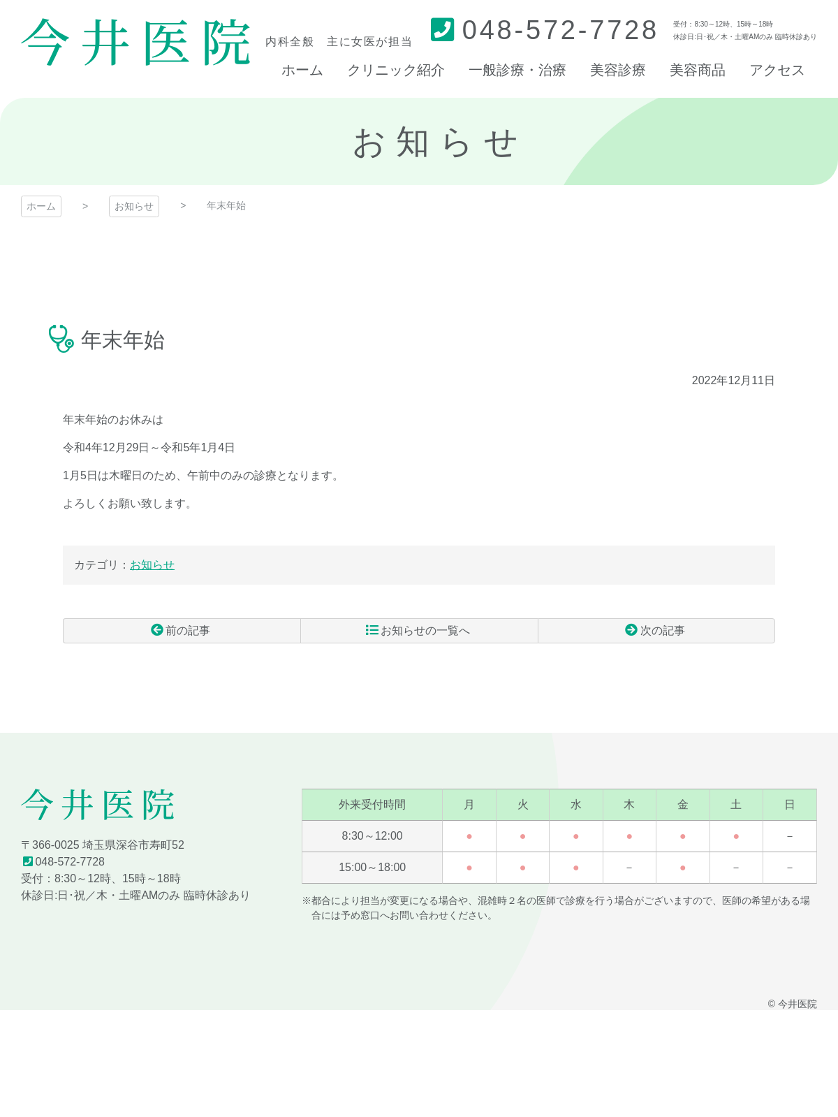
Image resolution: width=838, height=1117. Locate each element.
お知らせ (134, 206)
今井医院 (135, 42)
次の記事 (662, 630)
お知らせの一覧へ (425, 630)
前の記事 (188, 630)
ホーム (41, 206)
